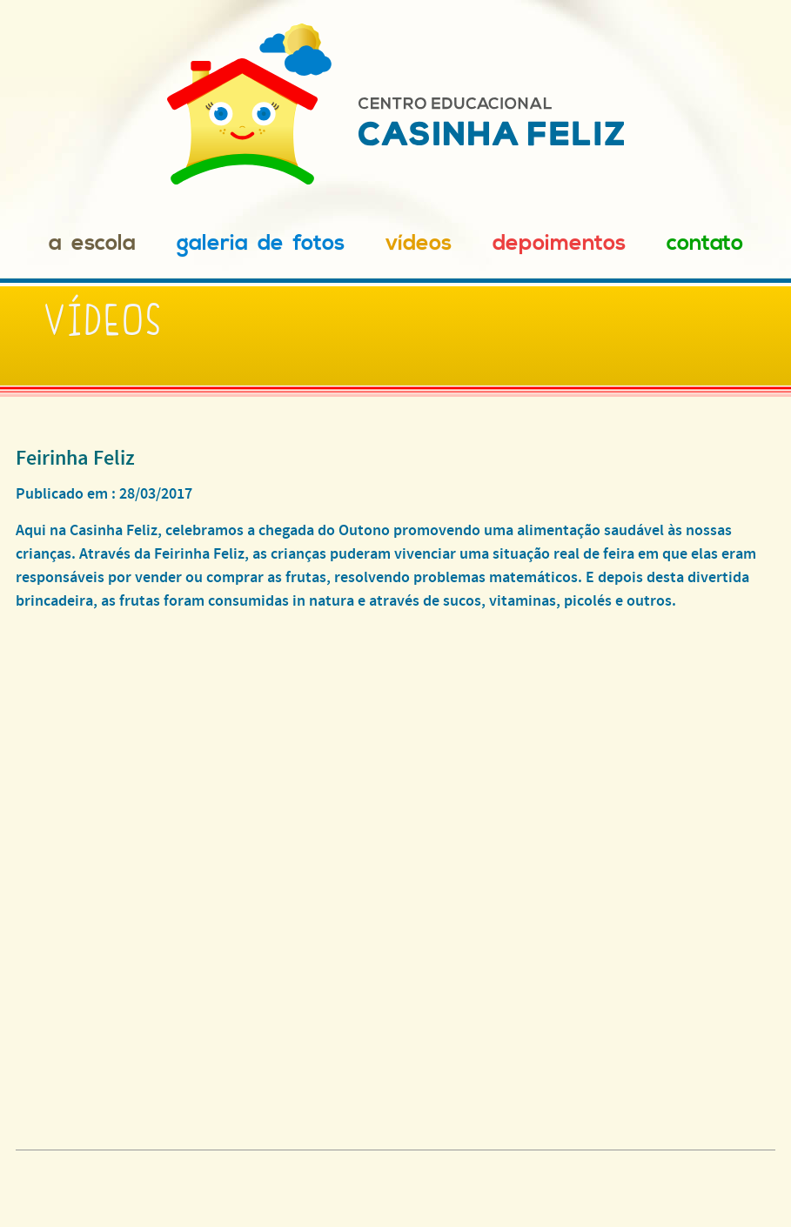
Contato (705, 243)
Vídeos (418, 243)
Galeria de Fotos (261, 243)
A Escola (92, 243)
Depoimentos (559, 243)
